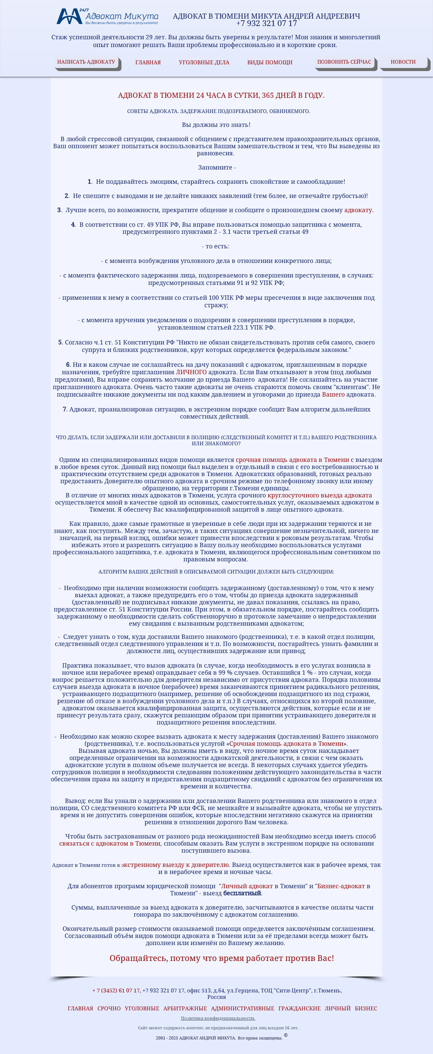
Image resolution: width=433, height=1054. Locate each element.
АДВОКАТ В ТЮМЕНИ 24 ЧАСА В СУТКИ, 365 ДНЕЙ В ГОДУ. (216, 95)
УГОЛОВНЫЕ (144, 1008)
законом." (336, 349)
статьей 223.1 (227, 327)
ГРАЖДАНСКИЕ (299, 1008)
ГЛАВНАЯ (79, 1008)
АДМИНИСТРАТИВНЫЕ (243, 1008)
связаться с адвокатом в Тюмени (109, 843)
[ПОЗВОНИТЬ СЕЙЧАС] (344, 62)
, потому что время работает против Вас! (250, 958)
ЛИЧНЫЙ (338, 1008)
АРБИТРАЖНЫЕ (187, 1008)
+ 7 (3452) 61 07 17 (115, 990)
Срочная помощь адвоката (270, 743)
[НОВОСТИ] (403, 62)
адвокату (358, 210)
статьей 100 (201, 297)
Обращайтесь (138, 958)
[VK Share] (75, 981)
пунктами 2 (199, 231)
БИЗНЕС (366, 1008)
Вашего (333, 394)
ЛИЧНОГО (191, 372)
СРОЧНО (111, 1008)
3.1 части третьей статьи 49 (266, 231)
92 (254, 282)
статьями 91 (225, 282)
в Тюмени (328, 743)
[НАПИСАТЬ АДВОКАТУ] (85, 62)
